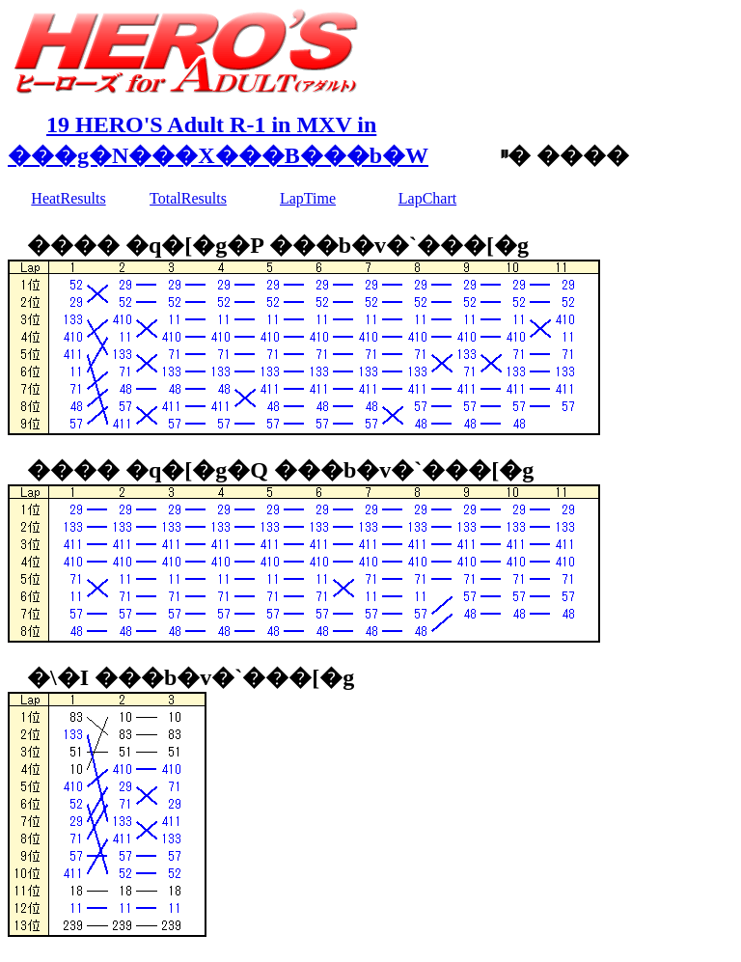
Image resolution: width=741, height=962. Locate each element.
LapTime (308, 198)
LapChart (427, 198)
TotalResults (188, 198)
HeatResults (68, 198)
